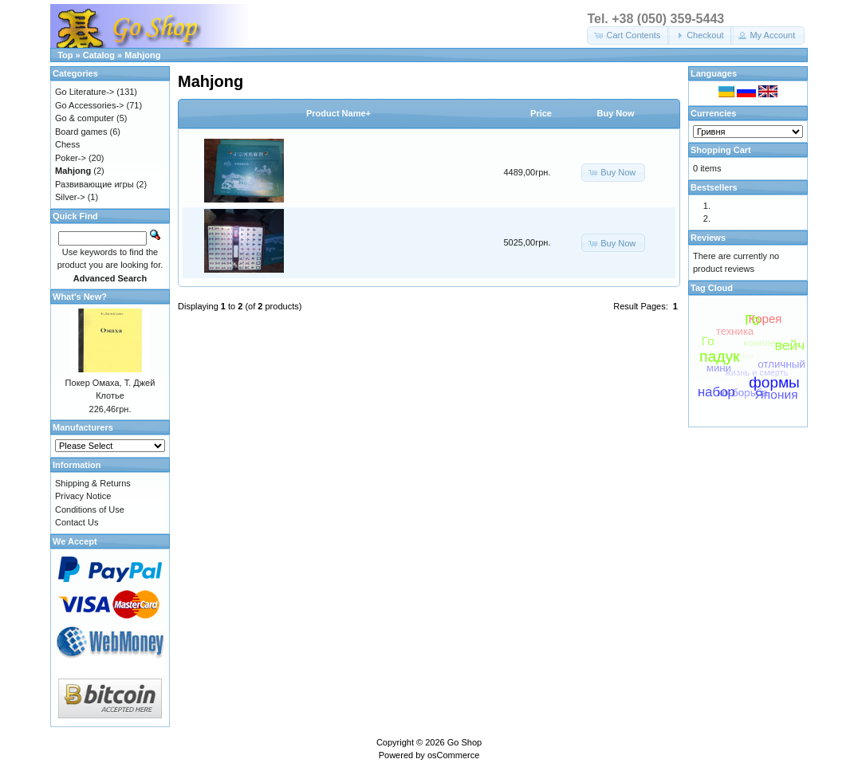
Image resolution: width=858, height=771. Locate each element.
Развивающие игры (94, 184)
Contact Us (76, 522)
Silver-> (70, 197)
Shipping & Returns (93, 483)
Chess (67, 144)
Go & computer (84, 118)
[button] (628, 35)
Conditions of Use (89, 509)
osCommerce (453, 755)
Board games (81, 131)
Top (65, 55)
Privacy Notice (83, 496)
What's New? (80, 296)
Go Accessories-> (89, 105)
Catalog (99, 55)
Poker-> (70, 158)
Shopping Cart (721, 150)
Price (541, 113)
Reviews (708, 237)
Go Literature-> (84, 91)
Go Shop (464, 742)
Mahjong (142, 55)
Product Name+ (338, 113)
